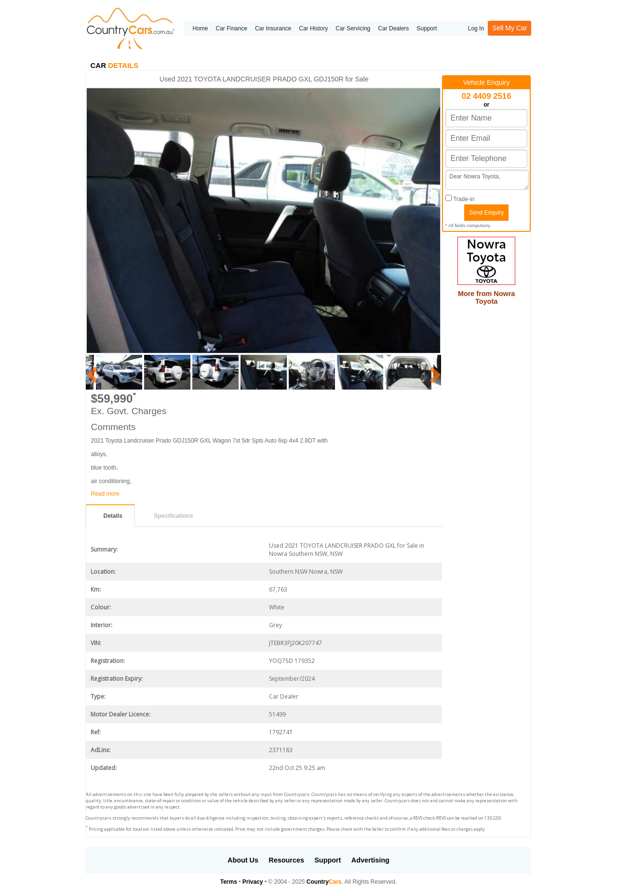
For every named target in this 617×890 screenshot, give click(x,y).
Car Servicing (352, 28)
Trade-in (459, 198)
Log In (476, 28)
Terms (228, 881)
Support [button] (327, 860)
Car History (313, 28)
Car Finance (231, 28)
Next (434, 372)
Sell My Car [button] (509, 28)
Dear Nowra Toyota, (487, 180)
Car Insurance (273, 28)
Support (426, 28)
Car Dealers (393, 28)
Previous (90, 372)
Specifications (173, 515)
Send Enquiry (486, 212)
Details (112, 515)
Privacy (252, 881)
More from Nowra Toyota (486, 297)
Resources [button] (286, 860)
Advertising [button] (370, 860)
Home (200, 28)
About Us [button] (243, 860)
